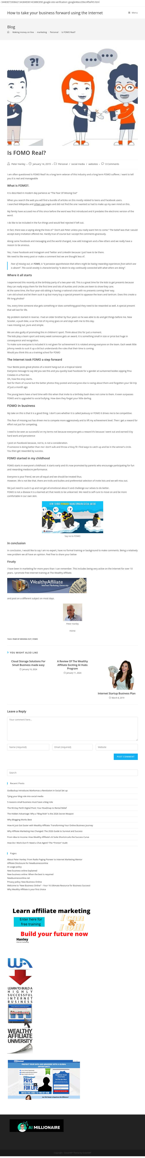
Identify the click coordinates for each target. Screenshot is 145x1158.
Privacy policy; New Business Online (24, 881)
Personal (63, 164)
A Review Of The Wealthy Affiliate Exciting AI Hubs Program (72, 665)
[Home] (8, 32)
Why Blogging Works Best (19, 819)
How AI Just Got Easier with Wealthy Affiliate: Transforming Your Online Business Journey (50, 825)
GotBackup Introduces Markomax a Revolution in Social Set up (37, 790)
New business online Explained (22, 870)
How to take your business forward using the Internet (55, 12)
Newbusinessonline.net (18, 878)
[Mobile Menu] (133, 13)
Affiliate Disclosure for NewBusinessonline (27, 863)
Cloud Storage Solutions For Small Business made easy (28, 663)
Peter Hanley (18, 164)
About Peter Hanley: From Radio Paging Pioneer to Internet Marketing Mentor (44, 859)
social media (78, 164)
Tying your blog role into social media (25, 796)
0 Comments (112, 164)
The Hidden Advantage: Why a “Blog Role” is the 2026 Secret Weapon (40, 813)
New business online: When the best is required (30, 874)
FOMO (35, 639)
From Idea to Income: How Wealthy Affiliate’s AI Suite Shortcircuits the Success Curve (48, 837)
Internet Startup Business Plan (117, 693)
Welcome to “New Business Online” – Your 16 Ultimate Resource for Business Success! (48, 885)
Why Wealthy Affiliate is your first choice (26, 889)
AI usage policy (14, 866)
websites (93, 164)
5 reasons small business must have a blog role (30, 802)
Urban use (39, 204)
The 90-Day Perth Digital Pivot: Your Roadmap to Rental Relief (37, 807)
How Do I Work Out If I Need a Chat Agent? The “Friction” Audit (37, 842)
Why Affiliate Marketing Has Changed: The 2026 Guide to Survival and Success (44, 831)
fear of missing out (22, 639)
